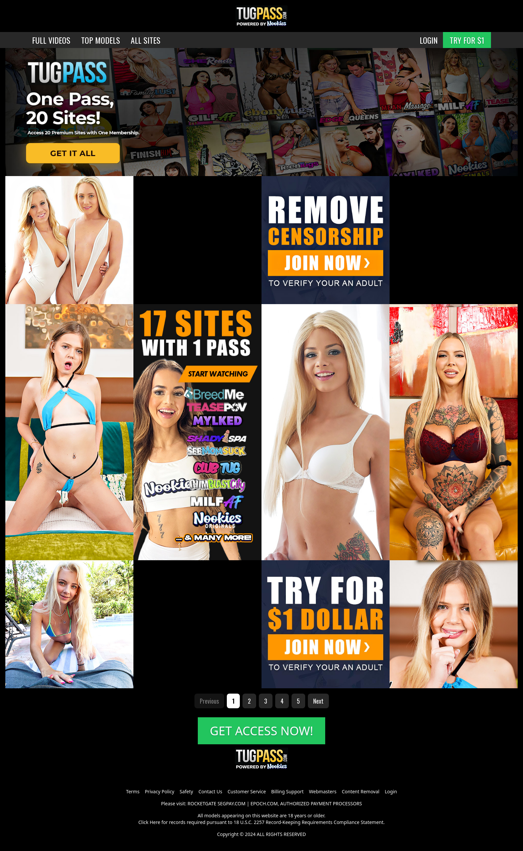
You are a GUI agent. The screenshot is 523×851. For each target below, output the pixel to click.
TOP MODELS (100, 40)
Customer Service (246, 791)
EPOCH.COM (264, 803)
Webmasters (322, 791)
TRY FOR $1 (467, 40)
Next (318, 701)
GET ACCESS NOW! (261, 731)
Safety (186, 791)
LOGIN (429, 40)
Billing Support (287, 791)
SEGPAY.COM (231, 803)
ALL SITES (145, 40)
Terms (132, 791)
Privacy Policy (159, 791)
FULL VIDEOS (51, 40)
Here (155, 822)
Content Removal (361, 791)
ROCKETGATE (201, 803)
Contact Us (210, 791)
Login (391, 791)
